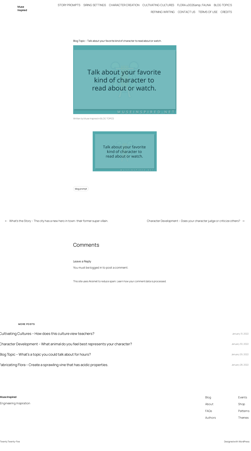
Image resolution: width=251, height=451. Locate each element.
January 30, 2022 (240, 343)
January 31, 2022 (240, 333)
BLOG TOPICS (107, 118)
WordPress (244, 441)
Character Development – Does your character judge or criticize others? (193, 221)
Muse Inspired (22, 8)
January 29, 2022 (240, 354)
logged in (96, 267)
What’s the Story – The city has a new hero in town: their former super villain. (58, 221)
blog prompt (81, 188)
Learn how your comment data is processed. (141, 281)
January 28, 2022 (240, 364)
